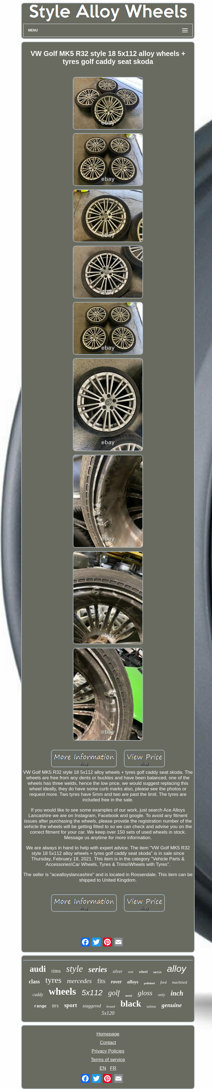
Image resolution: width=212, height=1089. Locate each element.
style (74, 969)
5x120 (108, 1013)
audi (38, 969)
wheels (62, 991)
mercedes (79, 980)
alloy (176, 968)
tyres (53, 979)
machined (179, 982)
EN (103, 1068)
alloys (133, 981)
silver (118, 971)
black (131, 1003)
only (161, 994)
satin (157, 972)
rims (56, 971)
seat (130, 972)
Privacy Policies (107, 1051)
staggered (92, 1005)
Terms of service (108, 1059)
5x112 (91, 992)
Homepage (107, 1034)
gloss (145, 993)
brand (111, 1006)
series (97, 969)
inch (177, 993)
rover (116, 981)
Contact (108, 1042)
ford (163, 982)
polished (149, 983)
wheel (143, 972)
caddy (38, 994)
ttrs (55, 1005)
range (40, 1006)
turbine (151, 1006)
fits (101, 981)
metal (128, 995)
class (34, 981)
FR (113, 1068)
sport (70, 1005)
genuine (171, 1005)
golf (114, 993)
